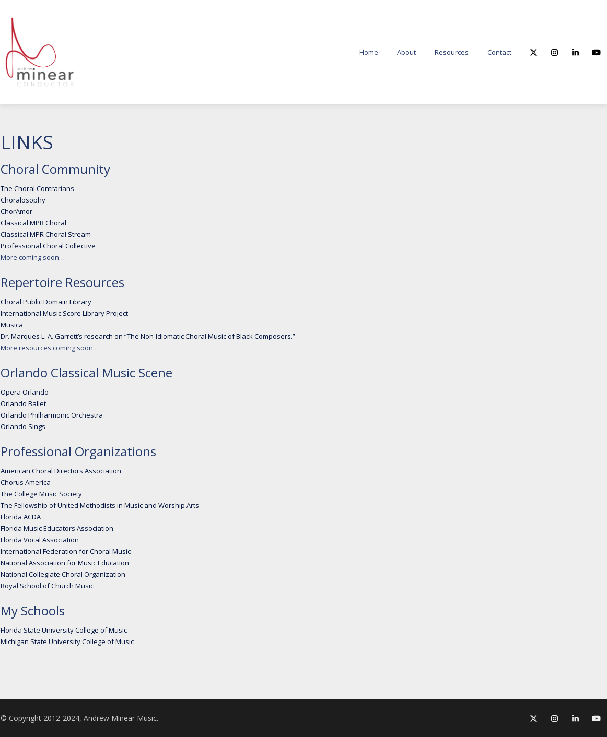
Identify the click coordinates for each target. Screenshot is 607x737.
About (406, 52)
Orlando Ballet (23, 403)
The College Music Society (41, 493)
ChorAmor (16, 211)
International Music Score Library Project (64, 313)
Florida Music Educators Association (57, 528)
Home (368, 52)
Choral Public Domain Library (46, 301)
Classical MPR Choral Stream (46, 234)
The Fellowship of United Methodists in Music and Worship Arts (100, 505)
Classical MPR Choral (33, 223)
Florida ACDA (21, 516)
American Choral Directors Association (61, 471)
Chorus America (26, 482)
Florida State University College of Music (64, 630)
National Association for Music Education (65, 562)
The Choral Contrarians (37, 188)
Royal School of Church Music (47, 585)
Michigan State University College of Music (67, 641)
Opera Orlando (25, 392)
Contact (499, 52)
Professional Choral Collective (48, 246)
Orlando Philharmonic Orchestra (52, 415)
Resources (452, 52)
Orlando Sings (23, 426)
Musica (12, 324)
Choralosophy (23, 200)
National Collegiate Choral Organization (63, 574)
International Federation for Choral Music (66, 551)
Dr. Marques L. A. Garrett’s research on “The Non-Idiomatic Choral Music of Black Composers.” (148, 336)
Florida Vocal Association (40, 539)
